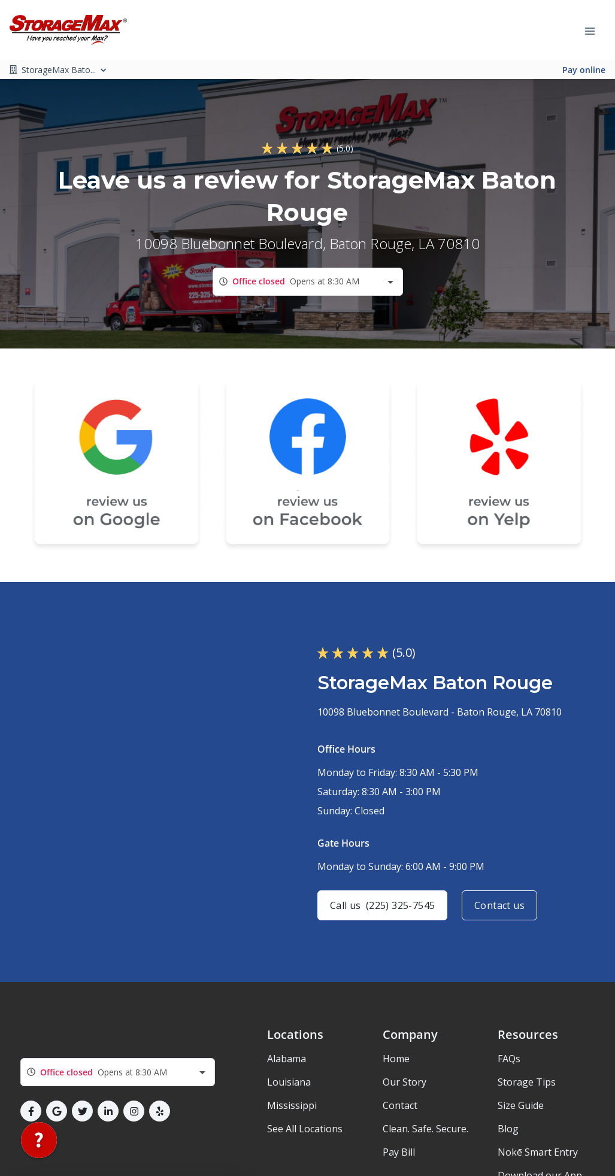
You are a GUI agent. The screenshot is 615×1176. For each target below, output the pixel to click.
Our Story (404, 1082)
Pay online (583, 69)
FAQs (509, 1058)
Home (396, 1058)
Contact (400, 1105)
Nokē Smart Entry (538, 1152)
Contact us (499, 905)
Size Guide (521, 1105)
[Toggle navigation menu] (594, 30)
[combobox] (308, 282)
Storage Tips (527, 1082)
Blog (508, 1128)
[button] (30, 1111)
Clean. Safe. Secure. (425, 1128)
